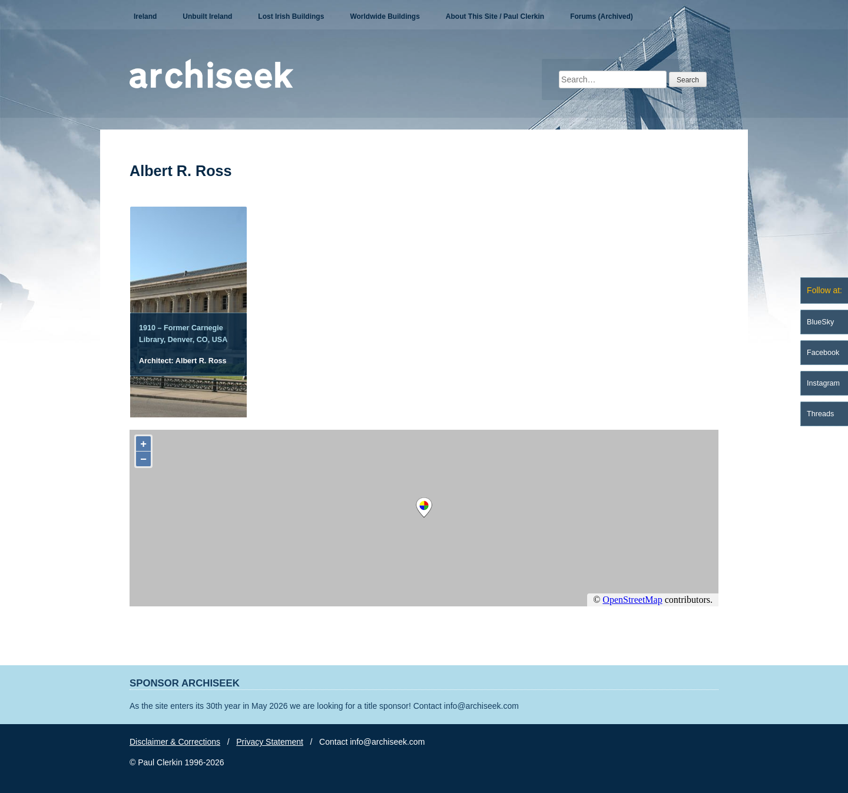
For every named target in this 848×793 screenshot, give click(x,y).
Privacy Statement (269, 741)
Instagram (823, 383)
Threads (820, 414)
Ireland (145, 16)
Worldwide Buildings (384, 16)
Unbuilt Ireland (207, 16)
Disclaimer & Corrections (175, 741)
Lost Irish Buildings (291, 16)
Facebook (823, 353)
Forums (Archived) (601, 16)
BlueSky (820, 322)
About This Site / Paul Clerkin (495, 16)
